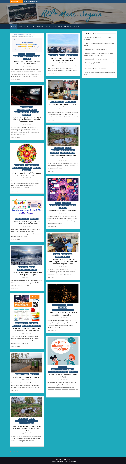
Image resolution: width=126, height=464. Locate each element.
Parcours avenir (72, 55)
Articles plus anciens (18, 452)
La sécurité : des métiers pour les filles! (63, 105)
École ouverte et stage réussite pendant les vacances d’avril (27, 222)
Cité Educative (59, 147)
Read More (14, 79)
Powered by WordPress (56, 461)
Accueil (13, 26)
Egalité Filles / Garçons (22, 112)
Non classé (27, 58)
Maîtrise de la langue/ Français (32, 325)
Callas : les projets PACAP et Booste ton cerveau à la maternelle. (26, 174)
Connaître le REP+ (24, 26)
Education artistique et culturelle (63, 310)
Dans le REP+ (63, 307)
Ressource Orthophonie (32, 1)
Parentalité (35, 112)
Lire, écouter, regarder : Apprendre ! (63, 369)
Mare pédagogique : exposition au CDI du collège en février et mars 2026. (27, 428)
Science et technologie (68, 152)
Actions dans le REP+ (57, 101)
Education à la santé (33, 165)
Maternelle (68, 26)
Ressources (27, 114)
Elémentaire (56, 26)
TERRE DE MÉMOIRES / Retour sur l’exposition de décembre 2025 (63, 314)
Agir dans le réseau (21, 323)
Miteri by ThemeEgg (70, 461)
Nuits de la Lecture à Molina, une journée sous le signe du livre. (26, 329)
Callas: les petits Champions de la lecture (63, 376)
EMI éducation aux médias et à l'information (27, 56)
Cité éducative (53, 55)
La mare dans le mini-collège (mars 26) (63, 156)
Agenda (76, 26)
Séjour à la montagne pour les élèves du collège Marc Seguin (27, 273)
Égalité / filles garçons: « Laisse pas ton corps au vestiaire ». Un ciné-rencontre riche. (27, 119)
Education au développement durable (63, 150)
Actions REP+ (37, 26)
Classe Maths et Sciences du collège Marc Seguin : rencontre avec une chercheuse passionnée (63, 261)
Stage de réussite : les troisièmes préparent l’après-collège (62, 59)
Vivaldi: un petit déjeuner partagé (27, 377)
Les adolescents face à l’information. (63, 210)
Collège (47, 26)
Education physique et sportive (27, 109)
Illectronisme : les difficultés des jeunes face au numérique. (27, 62)
